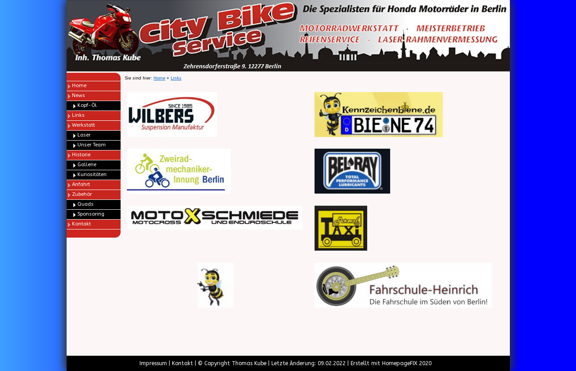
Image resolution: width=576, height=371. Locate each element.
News (78, 95)
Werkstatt (83, 125)
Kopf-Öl (87, 105)
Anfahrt (81, 184)
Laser (83, 135)
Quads (85, 204)
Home (79, 85)
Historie (81, 155)
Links (78, 115)
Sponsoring (90, 214)
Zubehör (82, 194)
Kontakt (81, 224)
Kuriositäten (92, 174)
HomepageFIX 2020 (407, 363)
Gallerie (86, 165)
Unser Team (91, 145)
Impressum (153, 363)
